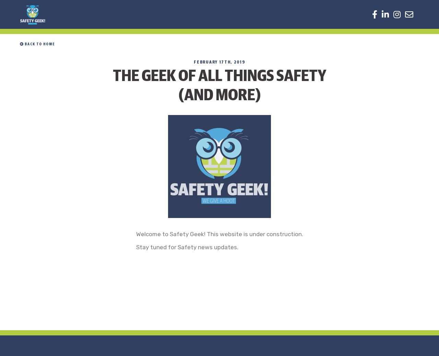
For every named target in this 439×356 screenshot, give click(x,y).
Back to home (37, 44)
